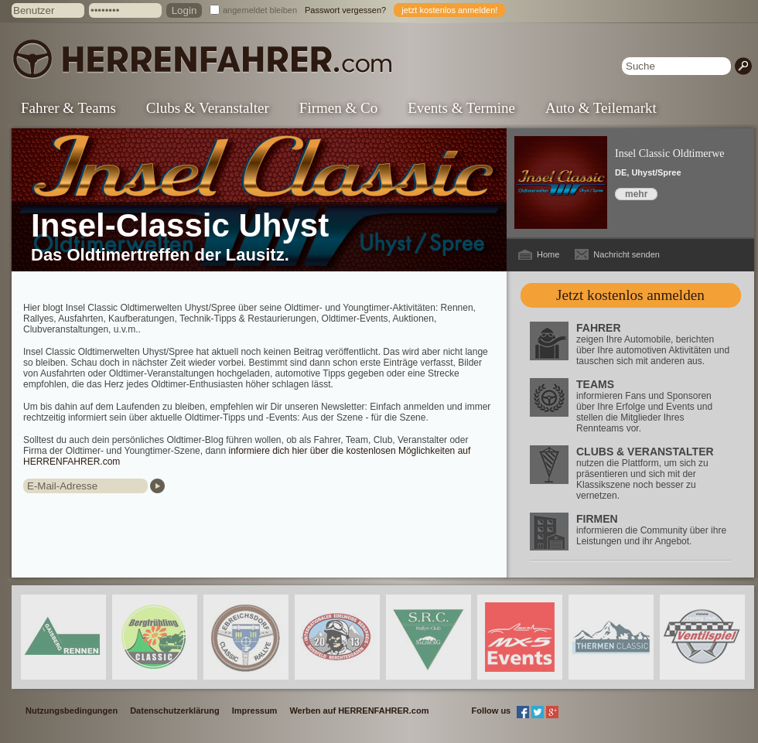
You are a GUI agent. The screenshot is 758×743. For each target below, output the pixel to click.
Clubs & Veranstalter (207, 108)
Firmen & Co (338, 108)
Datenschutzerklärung (175, 710)
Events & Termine (461, 108)
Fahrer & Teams (68, 108)
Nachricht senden (626, 254)
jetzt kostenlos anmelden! (449, 10)
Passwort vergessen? (345, 10)
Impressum (255, 710)
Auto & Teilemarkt (601, 108)
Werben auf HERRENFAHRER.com (359, 710)
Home (548, 254)
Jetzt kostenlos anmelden (630, 295)
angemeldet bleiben (260, 10)
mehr (636, 194)
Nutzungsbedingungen (72, 710)
